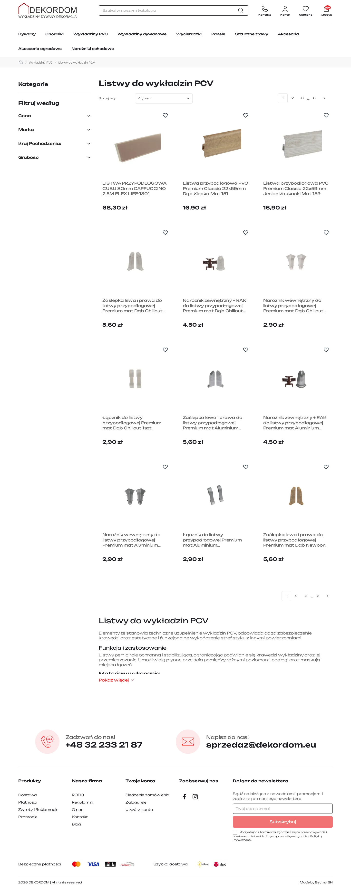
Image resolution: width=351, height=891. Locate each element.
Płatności (27, 802)
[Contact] (264, 10)
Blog (76, 824)
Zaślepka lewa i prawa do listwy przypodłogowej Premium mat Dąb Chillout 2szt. (132, 306)
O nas (77, 809)
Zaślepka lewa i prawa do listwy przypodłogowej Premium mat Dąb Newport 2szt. (295, 540)
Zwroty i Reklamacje (38, 809)
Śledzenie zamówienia (147, 795)
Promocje (28, 817)
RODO (78, 795)
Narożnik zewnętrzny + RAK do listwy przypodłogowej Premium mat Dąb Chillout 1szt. (214, 306)
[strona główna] (20, 62)
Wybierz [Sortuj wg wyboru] (164, 98)
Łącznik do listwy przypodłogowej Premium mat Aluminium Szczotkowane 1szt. (212, 540)
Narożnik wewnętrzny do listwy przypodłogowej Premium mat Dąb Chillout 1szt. (293, 306)
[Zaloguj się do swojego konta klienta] (285, 10)
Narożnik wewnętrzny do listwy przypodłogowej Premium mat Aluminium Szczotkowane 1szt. (131, 540)
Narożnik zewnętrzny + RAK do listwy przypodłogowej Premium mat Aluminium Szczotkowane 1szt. (294, 423)
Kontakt (80, 817)
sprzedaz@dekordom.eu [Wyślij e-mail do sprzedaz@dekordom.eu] (261, 741)
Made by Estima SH (316, 882)
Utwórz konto (139, 809)
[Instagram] (195, 796)
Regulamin (82, 802)
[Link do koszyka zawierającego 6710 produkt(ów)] (326, 10)
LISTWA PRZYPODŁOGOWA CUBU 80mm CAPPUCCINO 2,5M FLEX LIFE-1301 (134, 188)
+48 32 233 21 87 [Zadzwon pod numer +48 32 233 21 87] (104, 741)
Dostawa (27, 795)
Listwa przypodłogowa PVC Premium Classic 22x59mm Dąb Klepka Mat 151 (215, 188)
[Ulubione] (305, 10)
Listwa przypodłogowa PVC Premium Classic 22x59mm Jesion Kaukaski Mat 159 (296, 188)
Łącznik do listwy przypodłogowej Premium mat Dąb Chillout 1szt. (131, 422)
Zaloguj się (136, 802)
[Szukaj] (173, 10)
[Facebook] (184, 796)
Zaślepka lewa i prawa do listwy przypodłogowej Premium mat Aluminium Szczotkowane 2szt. (212, 423)
